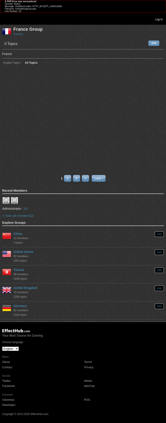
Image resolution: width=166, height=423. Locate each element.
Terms (88, 362)
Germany (20, 306)
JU (26, 208)
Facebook (8, 386)
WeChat (89, 386)
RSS (87, 399)
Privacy (89, 367)
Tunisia (18, 270)
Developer (8, 405)
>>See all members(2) (18, 216)
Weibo (88, 380)
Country (18, 34)
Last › (98, 178)
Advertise (8, 399)
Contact (7, 367)
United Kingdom (25, 288)
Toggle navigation (5, 19)
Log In (159, 19)
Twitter (6, 380)
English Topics (12, 62)
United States (23, 252)
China (17, 234)
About (6, 362)
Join (154, 43)
